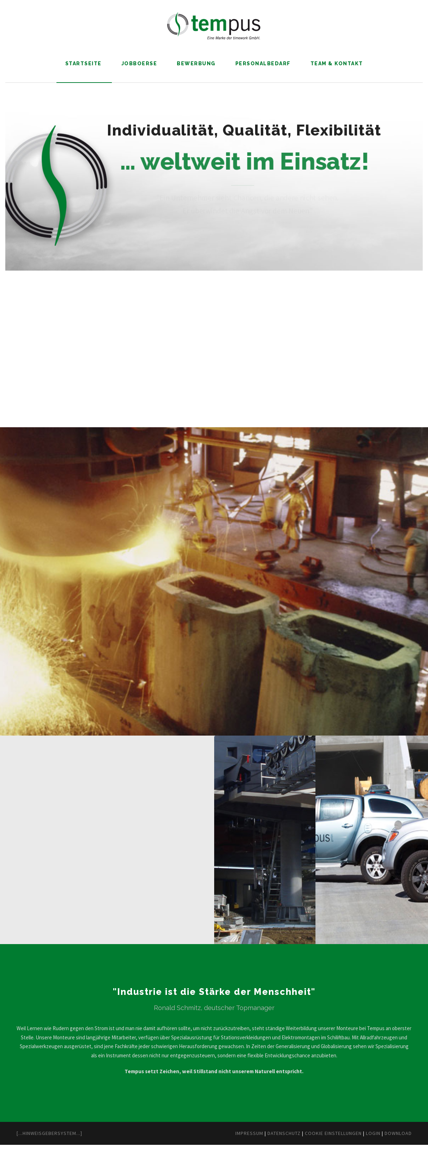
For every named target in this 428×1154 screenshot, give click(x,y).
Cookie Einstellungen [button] (318, 1142)
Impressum (216, 1142)
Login (366, 1142)
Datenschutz (258, 1142)
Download (395, 1142)
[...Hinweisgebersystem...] (56, 1142)
